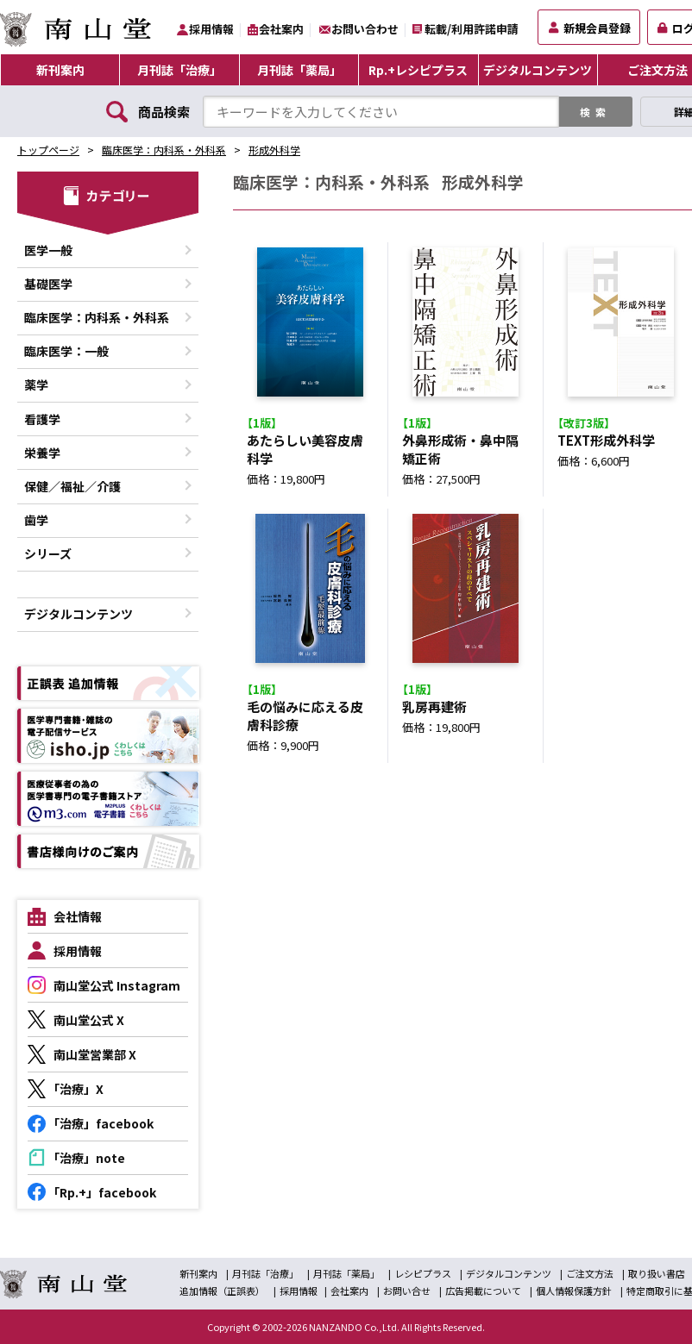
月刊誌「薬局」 (299, 69)
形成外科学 (274, 149)
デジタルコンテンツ (537, 69)
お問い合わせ (365, 29)
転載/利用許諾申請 (472, 29)
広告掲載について (483, 1290)
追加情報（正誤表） (222, 1290)
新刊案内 (60, 69)
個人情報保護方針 (574, 1290)
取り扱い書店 (656, 1273)
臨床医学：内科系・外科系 (164, 149)
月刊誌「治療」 (179, 69)
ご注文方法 (589, 1273)
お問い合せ (407, 1290)
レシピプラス (422, 1273)
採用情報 (211, 29)
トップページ (48, 149)
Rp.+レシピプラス (418, 69)
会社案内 (281, 29)
